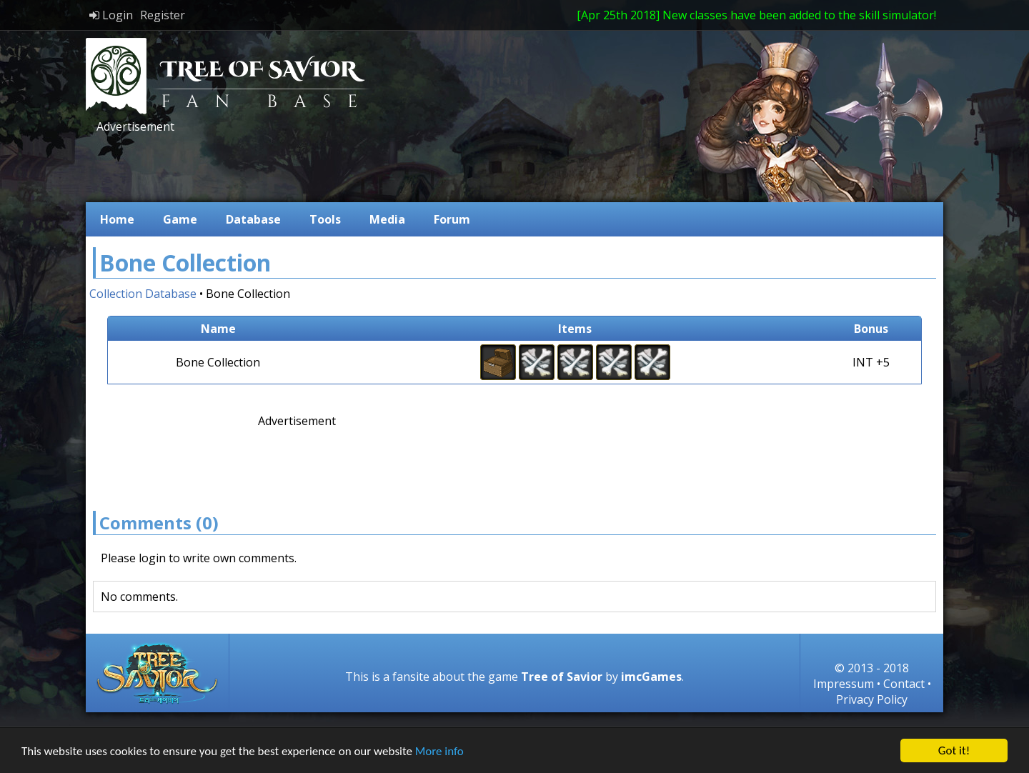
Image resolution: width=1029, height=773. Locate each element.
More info (439, 751)
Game (180, 219)
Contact (904, 684)
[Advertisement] (353, 166)
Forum (452, 219)
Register (162, 15)
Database (253, 219)
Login (111, 15)
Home (117, 219)
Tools (325, 219)
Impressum (843, 684)
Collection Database (143, 293)
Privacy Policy (872, 699)
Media (387, 219)
